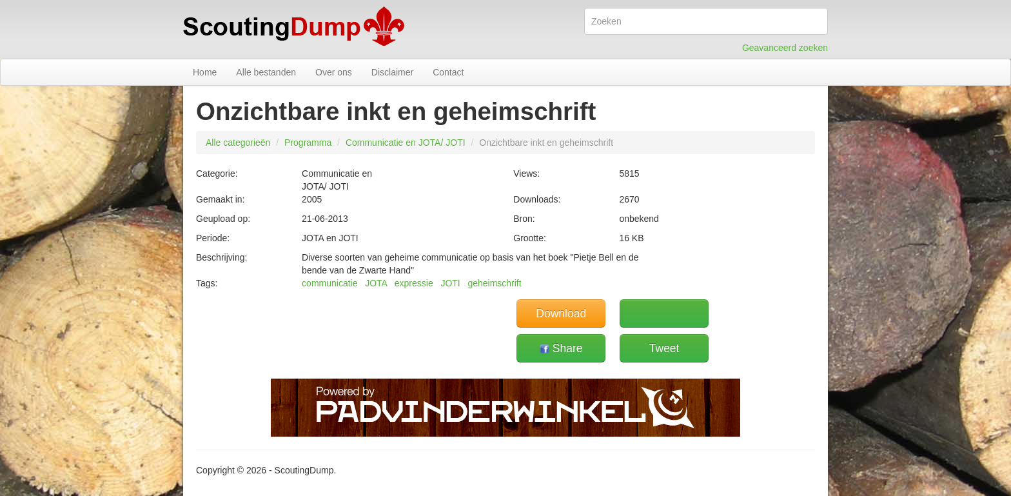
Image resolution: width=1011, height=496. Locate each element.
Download (561, 313)
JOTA (376, 283)
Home (205, 72)
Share (561, 348)
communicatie (329, 283)
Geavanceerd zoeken (785, 48)
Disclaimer (392, 72)
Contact (448, 72)
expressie (414, 283)
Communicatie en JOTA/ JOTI (406, 142)
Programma (307, 142)
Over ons (333, 72)
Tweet (664, 348)
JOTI (450, 283)
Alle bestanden (266, 72)
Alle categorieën (238, 142)
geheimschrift (494, 283)
